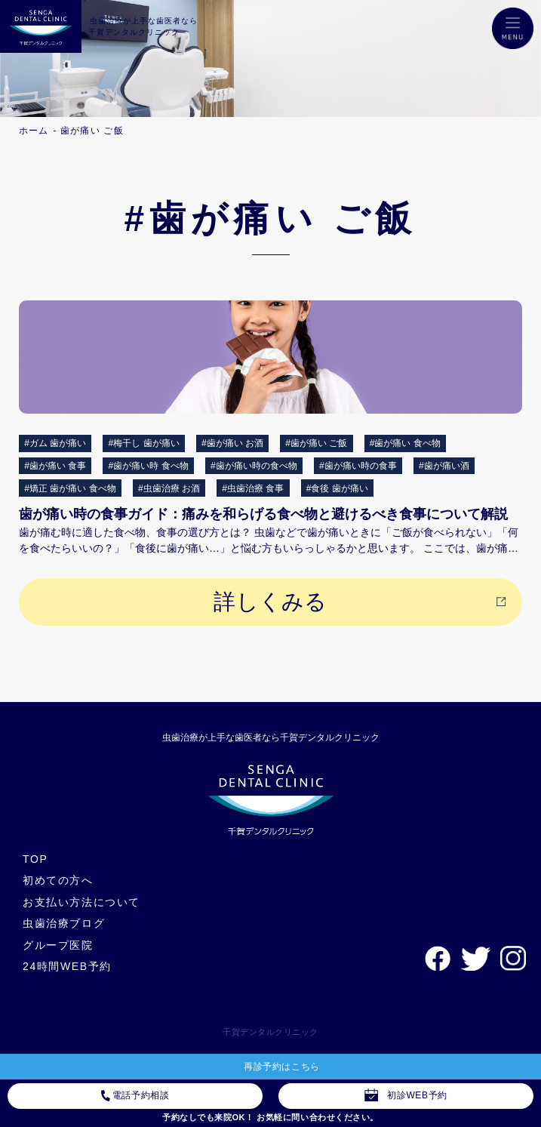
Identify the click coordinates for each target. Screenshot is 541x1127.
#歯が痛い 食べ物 (405, 443)
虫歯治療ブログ (64, 923)
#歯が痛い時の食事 (358, 465)
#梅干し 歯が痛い (144, 443)
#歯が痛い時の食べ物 (254, 465)
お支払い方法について (81, 902)
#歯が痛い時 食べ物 (149, 465)
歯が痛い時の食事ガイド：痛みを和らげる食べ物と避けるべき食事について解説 (263, 514)
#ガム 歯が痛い (55, 443)
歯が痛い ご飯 (92, 130)
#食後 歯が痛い (337, 488)
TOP (35, 859)
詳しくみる (270, 602)
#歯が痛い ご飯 (316, 443)
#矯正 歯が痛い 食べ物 (69, 488)
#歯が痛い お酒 (232, 443)
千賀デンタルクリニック (270, 1031)
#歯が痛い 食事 (55, 465)
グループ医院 (58, 945)
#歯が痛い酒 (444, 465)
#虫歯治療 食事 (253, 488)
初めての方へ (58, 880)
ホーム (34, 130)
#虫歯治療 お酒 (169, 488)
